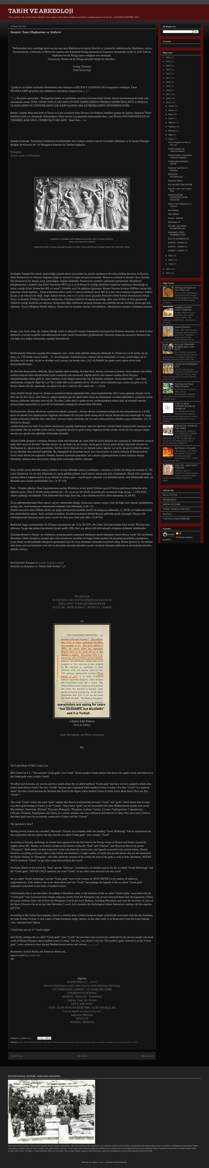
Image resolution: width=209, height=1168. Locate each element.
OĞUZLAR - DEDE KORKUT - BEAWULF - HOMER (82, 607)
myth (88, 1042)
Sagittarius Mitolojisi (82, 1014)
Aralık (171, 106)
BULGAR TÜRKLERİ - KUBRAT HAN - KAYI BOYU (185, 347)
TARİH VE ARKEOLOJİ (40, 11)
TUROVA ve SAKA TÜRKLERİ (176, 519)
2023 (168, 70)
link (85, 120)
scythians (121, 1042)
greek (50, 1042)
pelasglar (109, 1042)
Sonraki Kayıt (16, 1056)
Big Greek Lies (32, 955)
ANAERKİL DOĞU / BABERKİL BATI (177, 233)
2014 (168, 269)
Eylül (170, 118)
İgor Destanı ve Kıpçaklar (185, 448)
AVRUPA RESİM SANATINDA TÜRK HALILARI (178, 197)
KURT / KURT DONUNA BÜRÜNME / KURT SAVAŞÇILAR (82, 1007)
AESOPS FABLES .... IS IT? (82, 982)
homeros (71, 1042)
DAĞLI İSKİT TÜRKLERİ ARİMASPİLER (82, 603)
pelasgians (102, 1042)
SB (180, 533)
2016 (168, 98)
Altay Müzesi (173, 214)
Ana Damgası (173, 210)
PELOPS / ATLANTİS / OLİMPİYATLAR (178, 227)
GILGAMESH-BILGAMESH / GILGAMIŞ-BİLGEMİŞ (82, 989)
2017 (168, 94)
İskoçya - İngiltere (175, 218)
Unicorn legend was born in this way (82, 1011)
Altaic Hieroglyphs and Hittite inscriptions (82, 734)
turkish (134, 1042)
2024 (168, 66)
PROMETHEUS (169, 500)
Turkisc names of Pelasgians (25, 155)
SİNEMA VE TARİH (171, 504)
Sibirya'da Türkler (175, 181)
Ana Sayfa (82, 1056)
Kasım (171, 110)
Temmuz (172, 127)
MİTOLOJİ (82, 1018)
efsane (44, 1042)
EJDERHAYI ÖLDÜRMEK (82, 993)
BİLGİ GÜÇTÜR (170, 495)
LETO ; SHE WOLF (82, 1003)
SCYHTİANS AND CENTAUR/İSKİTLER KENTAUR (82, 600)
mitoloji (82, 1042)
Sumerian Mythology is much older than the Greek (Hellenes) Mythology (82, 985)
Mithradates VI (174, 222)
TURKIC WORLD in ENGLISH (176, 509)
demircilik (37, 1042)
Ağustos (171, 122)
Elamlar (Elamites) (182, 327)
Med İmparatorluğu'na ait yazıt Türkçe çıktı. (185, 289)
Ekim (170, 114)
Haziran (171, 131)
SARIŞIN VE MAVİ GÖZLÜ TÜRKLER (183, 308)
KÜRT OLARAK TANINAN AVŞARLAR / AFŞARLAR (185, 406)
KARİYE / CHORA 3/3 (177, 243)
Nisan (171, 139)
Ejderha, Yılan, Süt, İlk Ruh (82, 1000)
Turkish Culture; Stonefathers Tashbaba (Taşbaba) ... (180, 156)
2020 (168, 82)
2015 (168, 102)
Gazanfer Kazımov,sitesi (50, 562)
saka (115, 1042)
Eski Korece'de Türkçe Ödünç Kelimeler (184, 385)
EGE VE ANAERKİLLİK (178, 239)
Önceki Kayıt (147, 1056)
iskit (76, 1042)
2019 (168, 86)
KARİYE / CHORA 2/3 (177, 247)
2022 (168, 74)
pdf (64, 566)
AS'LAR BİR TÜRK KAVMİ (180, 185)
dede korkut (28, 1042)
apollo (20, 1042)
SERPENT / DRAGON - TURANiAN (82, 996)
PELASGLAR (82, 596)
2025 (168, 61)
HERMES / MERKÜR (82, 1022)
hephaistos (57, 1042)
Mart (170, 256)
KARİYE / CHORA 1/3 (177, 251)
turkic (128, 1042)
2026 (168, 57)
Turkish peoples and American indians (176, 150)
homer (64, 1042)
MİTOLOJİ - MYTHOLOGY (175, 175)
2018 (168, 90)
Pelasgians (15, 151)
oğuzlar (94, 1042)
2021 (168, 78)
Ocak (170, 264)
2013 (168, 273)
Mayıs (171, 135)
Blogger (101, 1162)
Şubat (170, 260)
